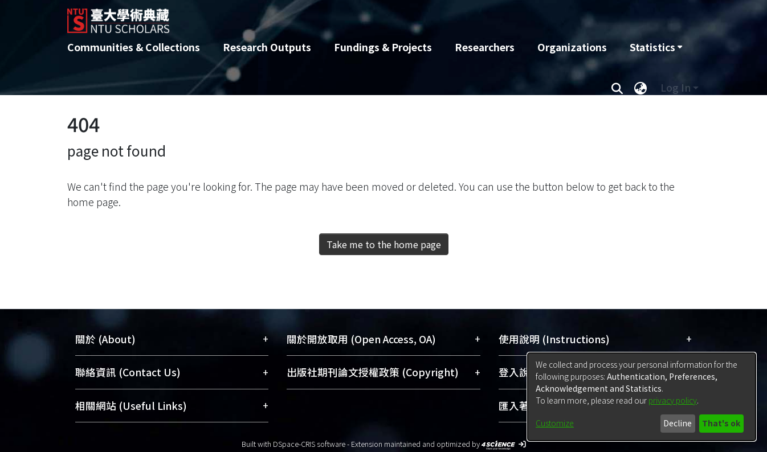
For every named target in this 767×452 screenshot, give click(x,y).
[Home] (322, 16)
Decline (677, 423)
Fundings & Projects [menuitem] (383, 47)
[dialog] (642, 397)
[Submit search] (617, 87)
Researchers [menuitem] (485, 47)
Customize (555, 423)
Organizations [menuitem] (572, 47)
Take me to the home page (384, 244)
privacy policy (672, 400)
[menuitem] (656, 47)
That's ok (721, 423)
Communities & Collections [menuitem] (133, 47)
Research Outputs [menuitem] (267, 47)
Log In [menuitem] (675, 87)
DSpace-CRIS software (309, 443)
